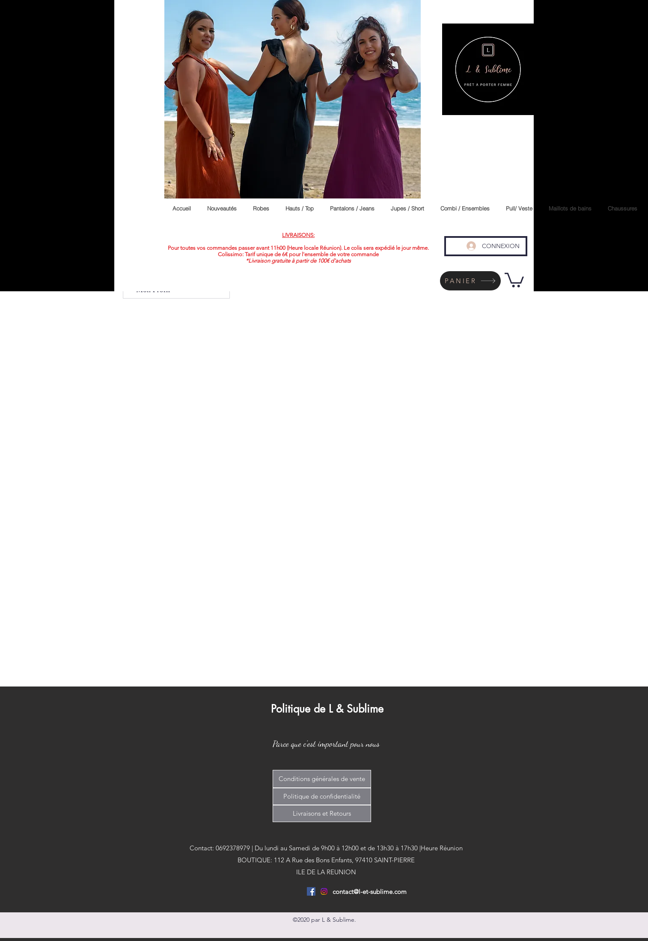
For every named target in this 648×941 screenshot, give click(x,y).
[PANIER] (470, 280)
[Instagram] (324, 891)
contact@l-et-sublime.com (370, 892)
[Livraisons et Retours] (322, 813)
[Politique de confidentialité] (322, 796)
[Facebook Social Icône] (311, 891)
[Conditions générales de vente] (322, 779)
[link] (514, 279)
